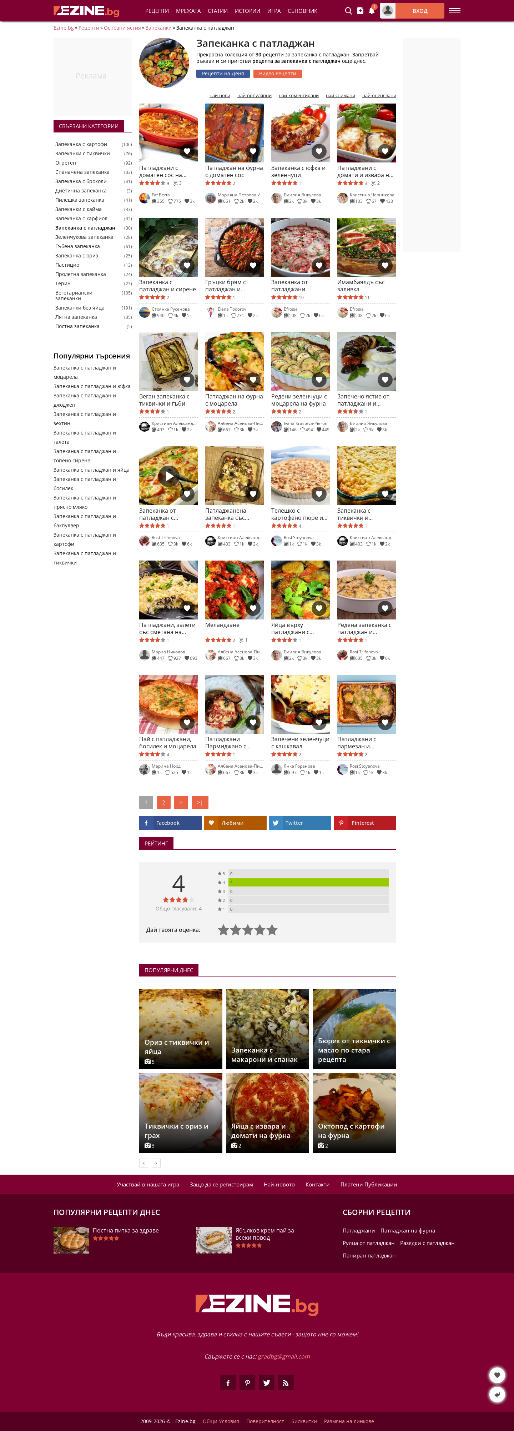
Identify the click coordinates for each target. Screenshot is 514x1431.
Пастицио (67, 265)
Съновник (302, 10)
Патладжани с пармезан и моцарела (356, 742)
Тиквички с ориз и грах (176, 1130)
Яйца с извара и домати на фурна (261, 1130)
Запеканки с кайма (78, 209)
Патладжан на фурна (408, 1230)
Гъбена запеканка (77, 246)
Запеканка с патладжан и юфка (92, 386)
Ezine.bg (64, 28)
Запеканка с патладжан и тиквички (85, 558)
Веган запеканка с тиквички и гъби (164, 400)
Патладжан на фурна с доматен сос (234, 171)
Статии (218, 10)
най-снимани (340, 95)
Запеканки (159, 28)
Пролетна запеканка (80, 274)
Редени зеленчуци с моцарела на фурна (299, 400)
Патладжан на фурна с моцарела (234, 400)
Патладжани (359, 1230)
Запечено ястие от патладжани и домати (363, 400)
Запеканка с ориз (76, 255)
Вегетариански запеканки (73, 295)
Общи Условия (221, 1421)
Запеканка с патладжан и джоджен (85, 400)
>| (200, 802)
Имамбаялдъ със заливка (361, 285)
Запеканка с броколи (81, 181)
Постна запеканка (77, 326)
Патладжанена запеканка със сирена (225, 514)
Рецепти (157, 10)
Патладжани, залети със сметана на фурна (167, 628)
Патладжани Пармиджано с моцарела (225, 742)
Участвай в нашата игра (148, 1184)
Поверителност (265, 1421)
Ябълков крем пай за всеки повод (265, 1234)
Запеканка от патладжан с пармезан (157, 514)
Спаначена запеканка (82, 172)
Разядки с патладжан (427, 1242)
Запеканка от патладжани (289, 285)
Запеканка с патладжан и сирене (167, 285)
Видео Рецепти (277, 73)
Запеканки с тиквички (82, 153)
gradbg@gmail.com (284, 1356)
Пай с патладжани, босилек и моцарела (167, 742)
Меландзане (222, 625)
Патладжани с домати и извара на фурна (364, 171)
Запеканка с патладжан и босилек (85, 484)
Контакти (318, 1184)
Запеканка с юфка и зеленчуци (298, 171)
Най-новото (279, 1184)
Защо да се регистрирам (221, 1184)
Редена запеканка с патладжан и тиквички (364, 628)
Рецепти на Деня (223, 73)
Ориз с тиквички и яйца (177, 1047)
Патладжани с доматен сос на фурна (160, 171)
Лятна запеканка (76, 317)
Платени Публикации (369, 1184)
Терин (63, 283)
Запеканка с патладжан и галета (85, 437)
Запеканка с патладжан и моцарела (85, 372)
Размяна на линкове (349, 1421)
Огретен (65, 163)
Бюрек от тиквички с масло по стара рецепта (354, 1050)
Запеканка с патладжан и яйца (92, 469)
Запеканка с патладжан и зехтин (85, 419)
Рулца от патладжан (369, 1242)
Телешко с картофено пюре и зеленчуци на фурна (299, 514)
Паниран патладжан (369, 1255)
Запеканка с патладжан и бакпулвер (85, 521)
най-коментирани (299, 95)
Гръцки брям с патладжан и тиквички (225, 285)
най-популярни (254, 95)
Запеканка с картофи (81, 144)
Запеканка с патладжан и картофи (85, 539)
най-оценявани (379, 95)
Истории (247, 10)
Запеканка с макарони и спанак (264, 1054)
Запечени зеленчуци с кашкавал (300, 742)
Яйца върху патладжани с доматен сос (290, 628)
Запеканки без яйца (80, 308)
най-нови (220, 95)
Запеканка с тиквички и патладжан (354, 514)
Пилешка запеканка (79, 200)
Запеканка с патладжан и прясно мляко (85, 502)
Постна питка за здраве (126, 1230)
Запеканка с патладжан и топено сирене (85, 456)
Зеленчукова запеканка (84, 237)
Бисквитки (304, 1421)
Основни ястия (122, 28)
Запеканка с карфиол (81, 218)
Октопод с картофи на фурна (351, 1130)
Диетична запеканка (81, 191)
